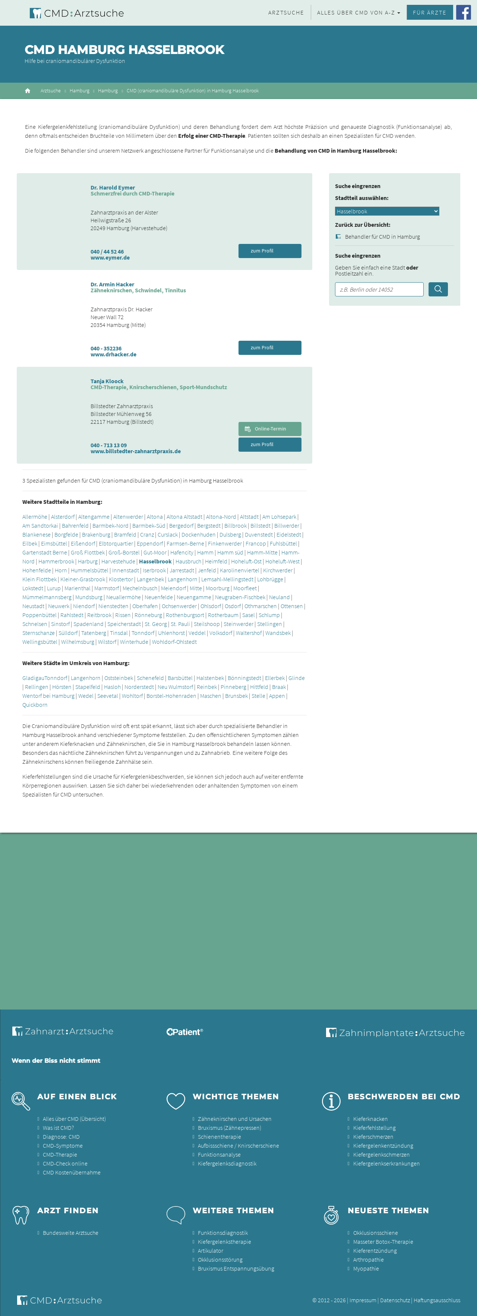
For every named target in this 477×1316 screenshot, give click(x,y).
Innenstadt (126, 570)
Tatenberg (93, 632)
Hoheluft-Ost (246, 561)
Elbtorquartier (116, 543)
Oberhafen (145, 606)
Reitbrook (99, 615)
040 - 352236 (106, 348)
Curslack (168, 534)
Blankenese (36, 534)
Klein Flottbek (39, 579)
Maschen (210, 695)
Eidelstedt (289, 534)
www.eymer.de (110, 257)
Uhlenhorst (171, 632)
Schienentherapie (219, 1136)
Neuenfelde (159, 597)
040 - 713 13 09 (109, 445)
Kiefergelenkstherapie (224, 1241)
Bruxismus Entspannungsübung (236, 1268)
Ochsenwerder (179, 606)
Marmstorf (106, 588)
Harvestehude (118, 561)
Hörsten (62, 686)
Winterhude (134, 641)
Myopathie (366, 1268)
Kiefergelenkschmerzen (381, 1154)
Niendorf (84, 606)
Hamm (205, 552)
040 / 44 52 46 (107, 251)
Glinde (296, 677)
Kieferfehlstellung (374, 1127)
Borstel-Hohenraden (171, 695)
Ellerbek (275, 677)
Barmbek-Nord (110, 525)
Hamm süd (230, 552)
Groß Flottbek (88, 552)
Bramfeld (125, 534)
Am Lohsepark (279, 516)
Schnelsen (34, 623)
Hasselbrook (155, 561)
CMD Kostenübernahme (72, 1172)
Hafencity (181, 552)
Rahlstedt (71, 615)
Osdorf (233, 606)
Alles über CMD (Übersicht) (74, 1118)
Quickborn (35, 704)
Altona (155, 516)
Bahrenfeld (75, 525)
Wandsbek (278, 632)
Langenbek (150, 579)
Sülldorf (68, 632)
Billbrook (235, 525)
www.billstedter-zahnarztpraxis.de (136, 451)
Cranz (147, 534)
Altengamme (94, 516)
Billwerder (286, 525)
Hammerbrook (56, 561)
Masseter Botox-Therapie (383, 1241)
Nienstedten (113, 606)
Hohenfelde (36, 570)
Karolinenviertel (239, 570)
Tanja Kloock (107, 381)
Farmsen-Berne (185, 543)
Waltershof (249, 632)
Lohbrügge (270, 579)
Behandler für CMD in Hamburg (382, 236)
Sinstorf (60, 623)
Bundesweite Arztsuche (70, 1232)
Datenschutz (395, 1300)
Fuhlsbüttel (283, 543)
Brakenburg (96, 534)
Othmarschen (260, 606)
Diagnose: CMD (61, 1136)
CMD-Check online (65, 1163)
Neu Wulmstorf (175, 686)
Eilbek (29, 543)
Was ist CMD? (58, 1127)
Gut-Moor (155, 552)
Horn (61, 570)
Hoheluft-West (282, 561)
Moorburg (218, 588)
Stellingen (269, 623)
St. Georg (156, 623)
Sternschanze (38, 632)
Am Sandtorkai (40, 525)
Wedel (86, 695)
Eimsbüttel (54, 543)
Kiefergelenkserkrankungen (386, 1163)
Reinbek (207, 686)
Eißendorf (83, 543)
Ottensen (292, 606)
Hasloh (112, 686)
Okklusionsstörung (220, 1259)
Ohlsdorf (210, 606)
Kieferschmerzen (373, 1136)
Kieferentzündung (375, 1250)
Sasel (248, 615)
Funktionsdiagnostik (223, 1232)
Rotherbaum (223, 615)
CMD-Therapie (60, 1154)
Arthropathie (368, 1259)
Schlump (269, 615)
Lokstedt (32, 588)
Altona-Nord (221, 516)
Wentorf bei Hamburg (48, 695)
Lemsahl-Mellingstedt (227, 579)
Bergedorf (181, 525)
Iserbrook (154, 570)
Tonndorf (143, 632)
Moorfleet (245, 588)
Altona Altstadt (184, 516)
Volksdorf (220, 632)
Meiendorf (173, 588)
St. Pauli (180, 623)
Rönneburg (148, 615)
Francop (256, 543)
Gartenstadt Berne (44, 552)
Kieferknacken (370, 1118)
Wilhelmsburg (77, 641)
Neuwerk (58, 606)
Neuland (279, 597)
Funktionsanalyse (219, 1154)
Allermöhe (34, 516)
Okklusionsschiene (375, 1232)
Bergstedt (209, 525)
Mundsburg (88, 597)
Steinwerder (238, 623)
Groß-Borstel (124, 552)
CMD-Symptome (63, 1145)
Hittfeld (259, 686)
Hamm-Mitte (262, 552)
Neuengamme (194, 597)
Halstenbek (210, 677)
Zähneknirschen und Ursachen (235, 1118)
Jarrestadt (182, 570)
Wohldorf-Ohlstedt (174, 641)
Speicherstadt (124, 623)
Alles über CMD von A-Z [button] (356, 12)
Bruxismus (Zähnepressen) (229, 1127)
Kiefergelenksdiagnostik (227, 1163)
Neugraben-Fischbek (240, 597)
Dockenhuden (198, 534)
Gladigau (33, 677)
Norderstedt (139, 686)
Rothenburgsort (185, 615)
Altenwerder (128, 516)
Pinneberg (233, 686)
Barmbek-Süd (148, 525)
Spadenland (88, 623)
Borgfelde (66, 534)
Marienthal (77, 588)
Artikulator (210, 1250)
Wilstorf (107, 641)
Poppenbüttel (39, 615)
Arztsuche (286, 12)
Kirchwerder (278, 570)
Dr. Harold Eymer (113, 187)
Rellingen (36, 686)
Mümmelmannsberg (47, 597)
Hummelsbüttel (89, 570)
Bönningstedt (244, 677)
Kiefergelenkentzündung (383, 1145)
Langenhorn (183, 579)
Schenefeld (150, 677)
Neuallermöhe (123, 597)
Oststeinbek (118, 677)
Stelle (258, 695)
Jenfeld (207, 570)
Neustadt (33, 606)
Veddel (197, 632)
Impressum (363, 1300)
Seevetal (107, 695)
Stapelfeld (87, 686)
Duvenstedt (259, 534)
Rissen (123, 615)
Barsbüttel (180, 677)
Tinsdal (119, 632)
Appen (277, 695)
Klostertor (121, 579)
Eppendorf (150, 543)
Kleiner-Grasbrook (82, 579)
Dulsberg (230, 534)
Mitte (196, 588)
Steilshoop (207, 623)
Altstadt (249, 516)
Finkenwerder (225, 543)
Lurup (54, 588)
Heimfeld (216, 561)
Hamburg (79, 91)
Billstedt (260, 525)
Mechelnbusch (140, 588)
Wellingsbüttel (39, 641)
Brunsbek (236, 695)
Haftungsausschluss (437, 1300)
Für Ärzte (429, 12)
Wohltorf (132, 695)
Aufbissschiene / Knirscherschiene (238, 1145)
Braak (279, 686)
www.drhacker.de (113, 354)
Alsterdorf (63, 516)
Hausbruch (188, 561)
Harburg (88, 561)
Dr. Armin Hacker (112, 284)
